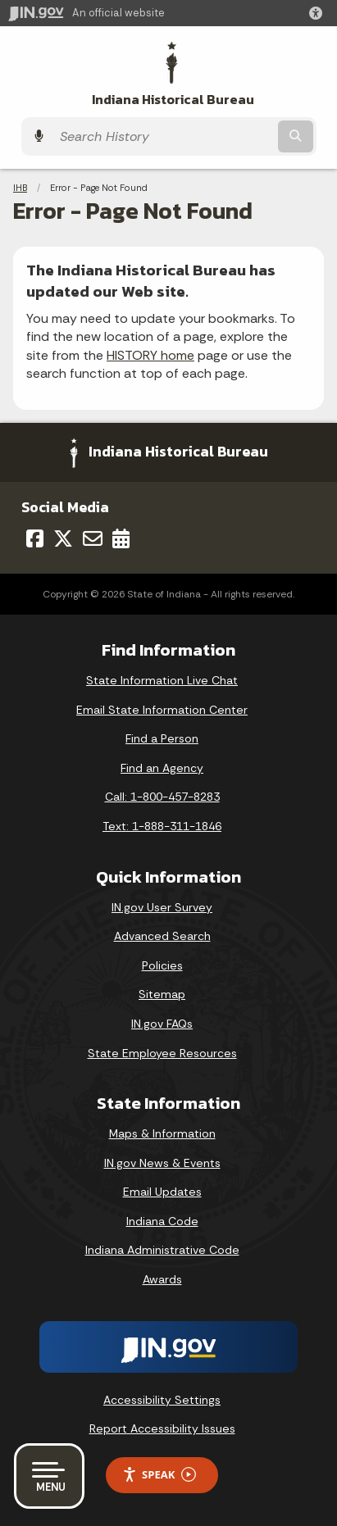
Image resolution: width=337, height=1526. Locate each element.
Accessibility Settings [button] (162, 1399)
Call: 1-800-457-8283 (162, 796)
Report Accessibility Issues (162, 1428)
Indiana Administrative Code (162, 1249)
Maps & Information (162, 1133)
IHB (20, 187)
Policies (162, 965)
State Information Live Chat (162, 680)
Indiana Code (162, 1221)
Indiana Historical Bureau (173, 99)
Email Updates (162, 1191)
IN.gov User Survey (162, 907)
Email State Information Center (162, 709)
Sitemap (162, 994)
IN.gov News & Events (162, 1163)
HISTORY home (150, 355)
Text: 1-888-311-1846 (161, 826)
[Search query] (163, 136)
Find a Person (161, 738)
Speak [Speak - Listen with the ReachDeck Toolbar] (159, 1475)
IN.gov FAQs (162, 1023)
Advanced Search (162, 936)
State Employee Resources (162, 1053)
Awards (162, 1279)
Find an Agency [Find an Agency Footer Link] (162, 768)
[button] (319, 13)
